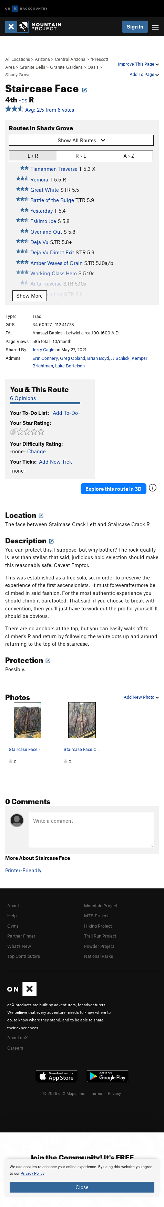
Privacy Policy (32, 1173)
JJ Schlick (120, 358)
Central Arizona (70, 59)
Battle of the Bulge (52, 200)
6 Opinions (23, 398)
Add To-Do (65, 413)
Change (36, 451)
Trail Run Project (100, 936)
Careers (15, 1048)
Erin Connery (45, 358)
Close (82, 1187)
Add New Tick (55, 461)
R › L (80, 155)
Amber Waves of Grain (56, 263)
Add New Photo (141, 697)
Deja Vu (39, 242)
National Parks (98, 956)
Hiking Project (98, 926)
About (13, 905)
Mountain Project (100, 905)
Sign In (135, 26)
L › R (33, 155)
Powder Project (99, 946)
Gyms (13, 926)
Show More (29, 295)
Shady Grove (18, 74)
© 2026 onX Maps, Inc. (64, 1093)
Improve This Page (138, 64)
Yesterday (41, 211)
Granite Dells (32, 67)
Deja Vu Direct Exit (52, 252)
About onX (17, 1037)
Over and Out (46, 232)
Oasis (93, 67)
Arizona (42, 59)
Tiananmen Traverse (54, 169)
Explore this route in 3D (113, 489)
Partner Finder (21, 936)
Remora (39, 179)
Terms (96, 1093)
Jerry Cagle (43, 349)
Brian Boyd (98, 358)
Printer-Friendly (23, 870)
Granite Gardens (66, 67)
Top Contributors (23, 956)
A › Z (128, 155)
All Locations (17, 59)
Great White (44, 190)
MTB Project (96, 915)
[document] (82, 1178)
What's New (19, 946)
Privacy (114, 1093)
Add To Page (144, 74)
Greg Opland (72, 358)
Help (12, 915)
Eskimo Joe (43, 221)
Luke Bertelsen (70, 365)
